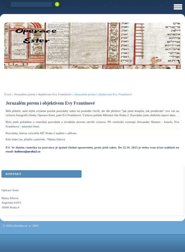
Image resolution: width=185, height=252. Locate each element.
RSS (36, 225)
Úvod (7, 94)
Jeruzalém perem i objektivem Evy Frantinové (42, 94)
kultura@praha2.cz (27, 151)
